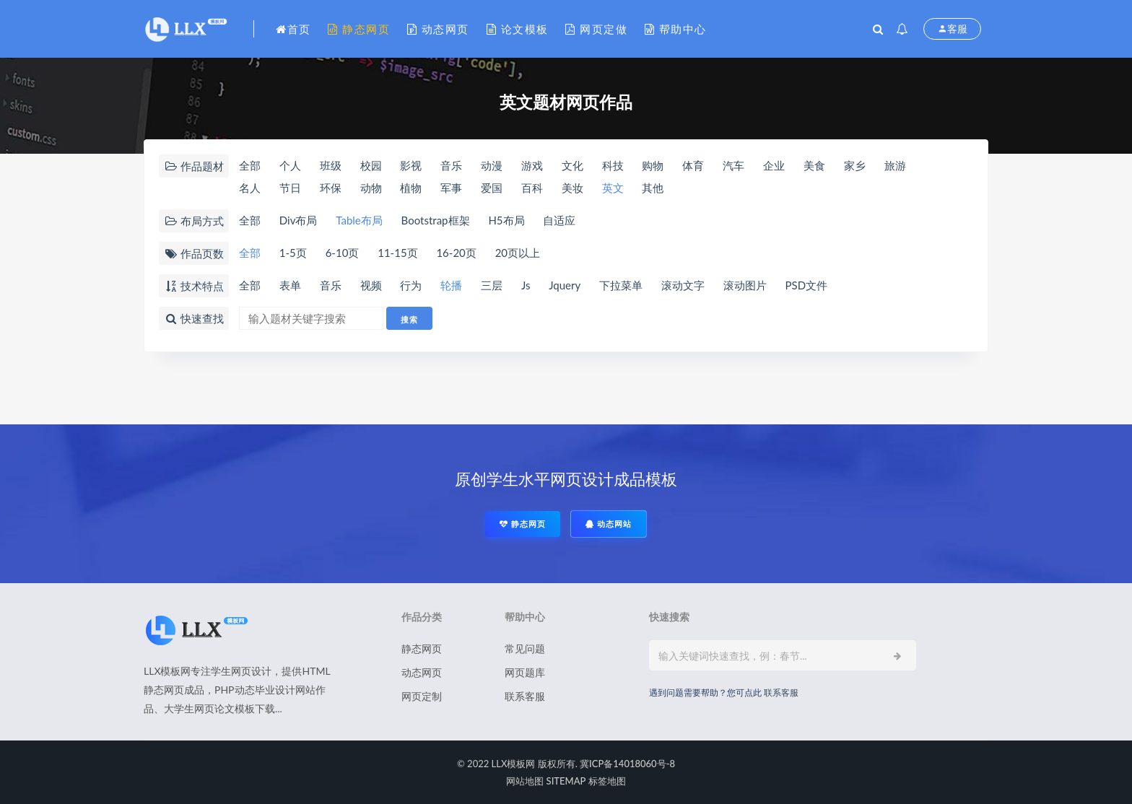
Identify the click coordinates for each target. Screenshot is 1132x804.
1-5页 (293, 252)
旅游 (895, 165)
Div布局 (298, 220)
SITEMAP (566, 781)
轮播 (451, 285)
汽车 (733, 165)
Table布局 (359, 220)
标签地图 (607, 781)
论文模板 (518, 28)
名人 (250, 187)
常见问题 (525, 648)
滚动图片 (745, 285)
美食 (814, 165)
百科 (532, 187)
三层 (491, 285)
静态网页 (359, 28)
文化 (572, 165)
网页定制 (421, 696)
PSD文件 (806, 285)
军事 (451, 187)
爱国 (491, 187)
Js (526, 285)
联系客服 (525, 696)
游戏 (532, 165)
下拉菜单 (621, 285)
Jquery (564, 285)
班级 (330, 165)
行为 (411, 285)
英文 (613, 187)
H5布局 (506, 220)
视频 (371, 285)
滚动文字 (683, 285)
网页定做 (596, 28)
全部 (250, 165)
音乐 (451, 165)
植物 (411, 187)
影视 (411, 165)
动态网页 (438, 28)
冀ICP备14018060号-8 (627, 763)
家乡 (855, 165)
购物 (652, 165)
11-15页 (397, 252)
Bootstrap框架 (435, 220)
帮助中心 (676, 28)
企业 (774, 165)
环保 (330, 187)
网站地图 (525, 781)
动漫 (491, 165)
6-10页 (343, 252)
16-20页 (456, 252)
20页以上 (517, 252)
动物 (371, 187)
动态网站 (608, 523)
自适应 (559, 220)
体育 (693, 165)
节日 (290, 187)
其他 (652, 187)
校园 (371, 165)
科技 (613, 165)
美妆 (572, 187)
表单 (290, 285)
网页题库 (525, 672)
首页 (293, 28)
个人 (290, 165)
